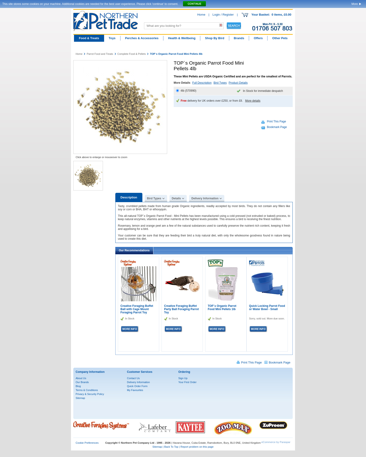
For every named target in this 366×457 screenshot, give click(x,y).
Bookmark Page (277, 127)
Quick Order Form (137, 386)
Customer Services (139, 372)
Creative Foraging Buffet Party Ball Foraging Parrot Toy (181, 309)
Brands (239, 38)
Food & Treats (89, 38)
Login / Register (223, 14)
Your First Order (187, 382)
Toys (112, 38)
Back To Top (171, 446)
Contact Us (133, 378)
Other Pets (280, 38)
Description (128, 197)
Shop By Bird (214, 38)
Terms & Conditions (87, 390)
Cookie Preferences (87, 442)
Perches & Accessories (141, 38)
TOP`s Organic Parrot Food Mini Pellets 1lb (222, 307)
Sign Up (182, 378)
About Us (81, 378)
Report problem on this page (197, 446)
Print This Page (276, 121)
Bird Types (220, 82)
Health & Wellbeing (182, 38)
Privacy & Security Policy (90, 394)
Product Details (238, 82)
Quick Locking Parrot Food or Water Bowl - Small (267, 307)
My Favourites (135, 390)
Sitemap (80, 398)
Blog (78, 386)
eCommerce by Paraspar (275, 442)
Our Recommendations (134, 250)
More (355, 4)
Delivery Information (204, 198)
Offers (258, 38)
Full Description (202, 82)
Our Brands (82, 382)
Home (201, 14)
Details (176, 198)
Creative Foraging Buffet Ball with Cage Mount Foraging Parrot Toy (136, 309)
